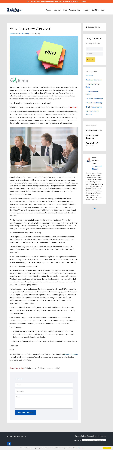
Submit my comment (25, 412)
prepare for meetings (94, 102)
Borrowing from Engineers (92, 136)
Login (103, 10)
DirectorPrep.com (71, 354)
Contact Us (101, 436)
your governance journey (19, 33)
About (48, 10)
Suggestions (90, 436)
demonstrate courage (94, 98)
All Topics (89, 75)
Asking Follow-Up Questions (93, 144)
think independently (94, 107)
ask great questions (93, 80)
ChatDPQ (95, 10)
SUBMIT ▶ (91, 59)
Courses (86, 10)
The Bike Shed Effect (94, 130)
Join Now (57, 10)
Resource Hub (74, 10)
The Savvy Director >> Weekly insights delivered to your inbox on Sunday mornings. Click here (56, 1)
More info (81, 448)
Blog (65, 10)
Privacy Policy (78, 436)
